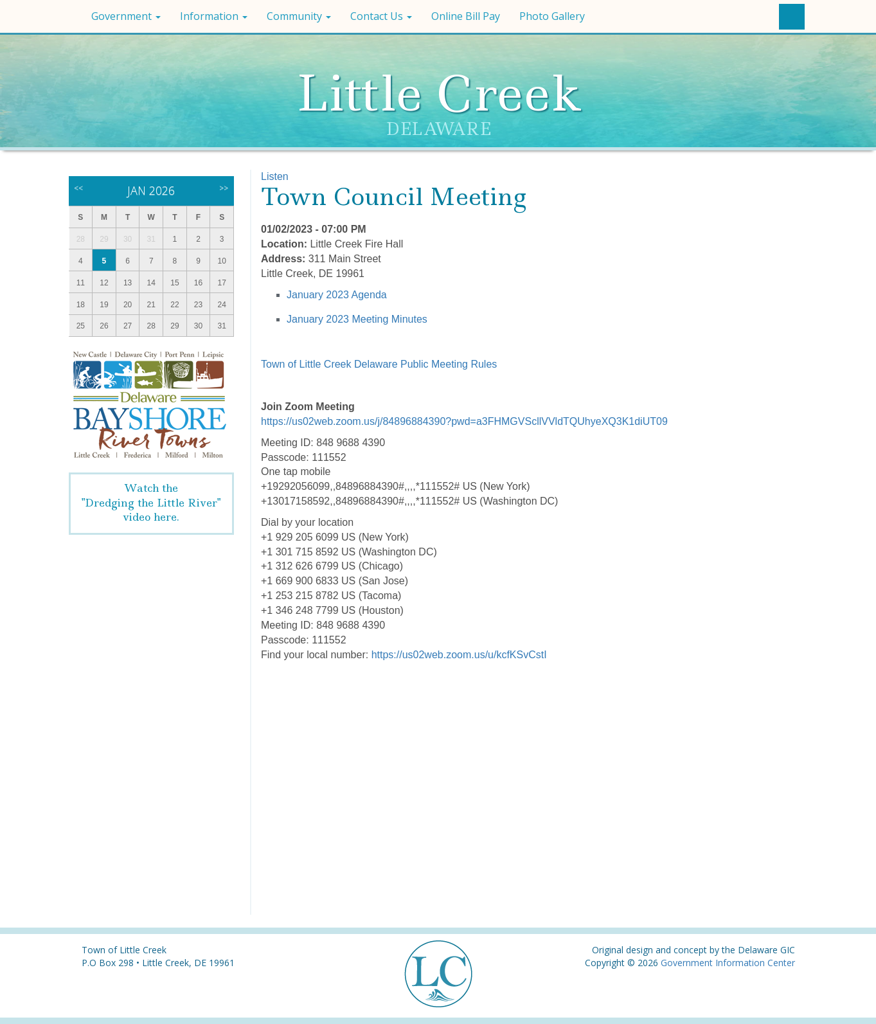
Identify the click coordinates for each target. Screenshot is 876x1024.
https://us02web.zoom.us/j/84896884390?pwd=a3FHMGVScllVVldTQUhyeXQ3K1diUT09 (464, 421)
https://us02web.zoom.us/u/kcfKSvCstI (459, 654)
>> (223, 188)
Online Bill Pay (465, 16)
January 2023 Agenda (337, 294)
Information (213, 16)
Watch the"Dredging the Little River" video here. (151, 503)
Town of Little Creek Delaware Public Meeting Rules (379, 364)
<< (78, 188)
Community (299, 16)
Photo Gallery (552, 16)
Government (126, 16)
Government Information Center (728, 963)
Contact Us (381, 16)
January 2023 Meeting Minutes (357, 319)
